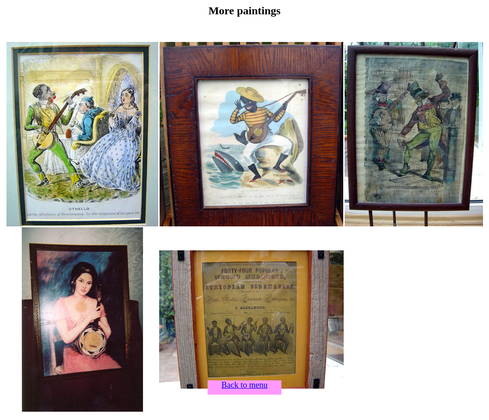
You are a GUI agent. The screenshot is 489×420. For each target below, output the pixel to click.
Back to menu (244, 385)
